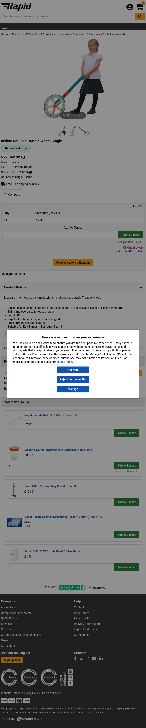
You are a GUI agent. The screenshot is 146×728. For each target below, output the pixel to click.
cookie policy (65, 361)
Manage (73, 389)
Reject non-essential (73, 379)
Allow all (72, 370)
